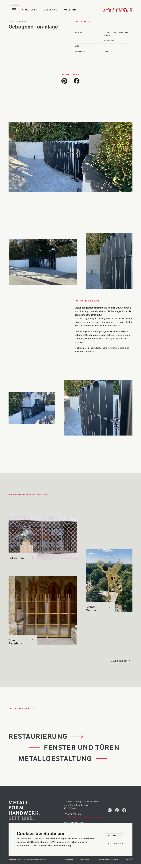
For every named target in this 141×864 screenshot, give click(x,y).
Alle (121, 661)
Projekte (31, 10)
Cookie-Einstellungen (108, 859)
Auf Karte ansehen (75, 822)
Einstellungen (114, 843)
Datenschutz (86, 859)
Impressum (68, 859)
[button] (64, 80)
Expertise (50, 10)
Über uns (70, 10)
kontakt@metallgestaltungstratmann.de (84, 817)
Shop (129, 859)
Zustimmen (115, 835)
